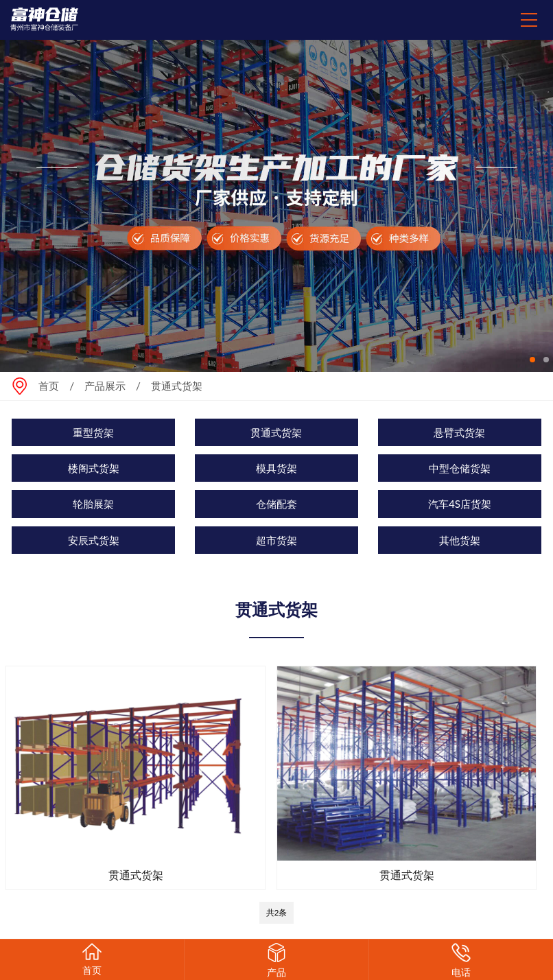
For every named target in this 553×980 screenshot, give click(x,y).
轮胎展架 (93, 504)
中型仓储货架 (460, 468)
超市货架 (276, 540)
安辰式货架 (93, 540)
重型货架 (93, 432)
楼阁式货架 (93, 468)
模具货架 (276, 468)
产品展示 (105, 386)
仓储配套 (276, 504)
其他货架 (459, 540)
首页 (48, 386)
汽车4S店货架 (459, 504)
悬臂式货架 (459, 432)
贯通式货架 (276, 432)
